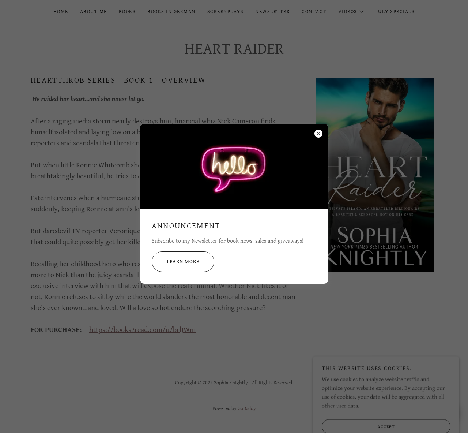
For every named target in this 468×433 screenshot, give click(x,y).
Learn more (175, 261)
